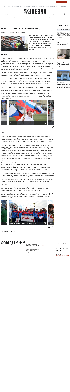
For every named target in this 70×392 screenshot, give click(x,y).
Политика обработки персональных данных (48, 245)
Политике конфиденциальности (48, 1)
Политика (16, 17)
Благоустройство (62, 6)
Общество (23, 17)
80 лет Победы (7, 6)
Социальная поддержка (44, 6)
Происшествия (37, 17)
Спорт (50, 17)
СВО (25, 6)
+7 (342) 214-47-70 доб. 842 (62, 249)
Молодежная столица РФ (17, 6)
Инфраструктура (53, 6)
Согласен (61, 1)
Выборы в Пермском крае (32, 6)
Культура (45, 17)
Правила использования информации (48, 241)
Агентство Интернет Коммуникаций (63, 255)
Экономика (29, 17)
